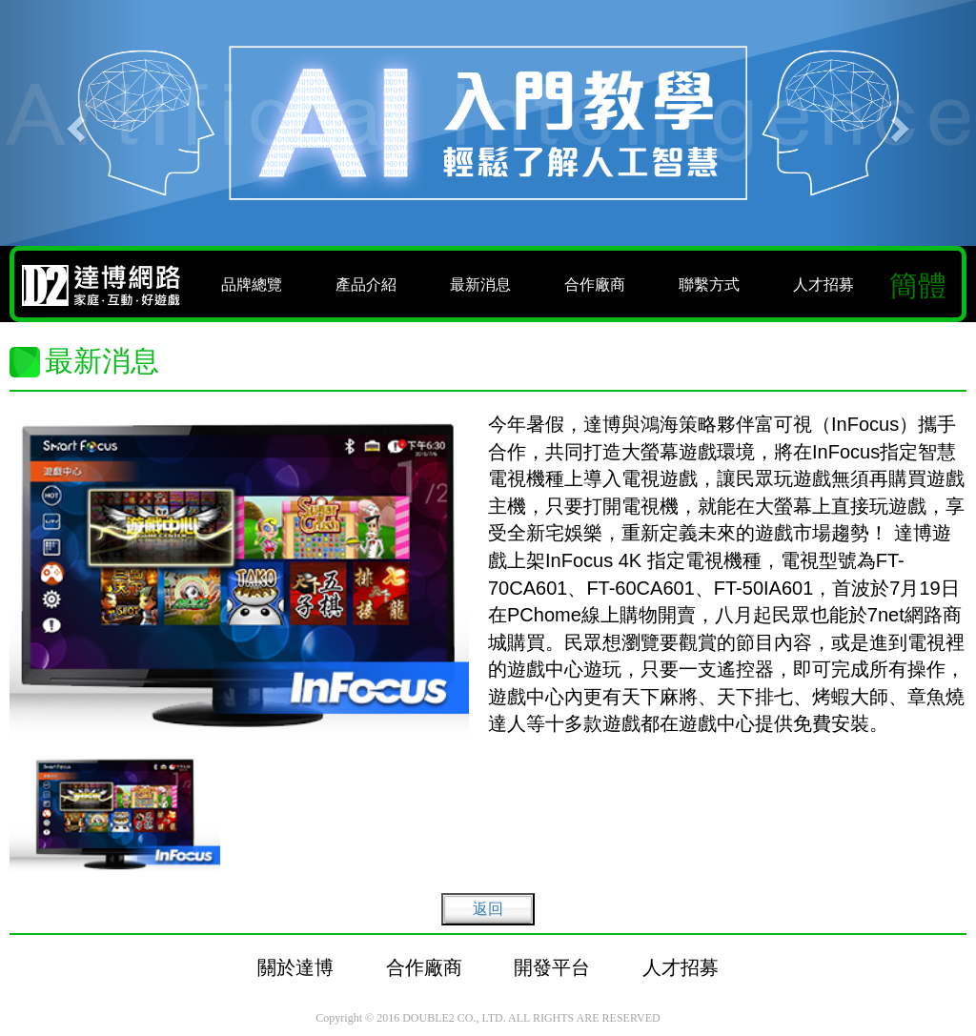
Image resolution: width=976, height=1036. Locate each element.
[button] (73, 123)
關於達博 (295, 967)
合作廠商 (594, 284)
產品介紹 (366, 284)
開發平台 (552, 967)
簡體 (917, 285)
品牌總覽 (251, 284)
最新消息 (480, 284)
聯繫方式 (709, 284)
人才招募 (823, 284)
